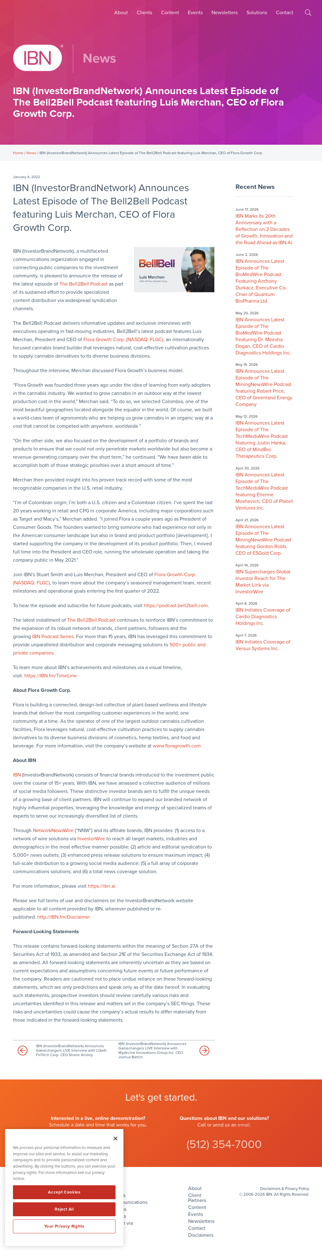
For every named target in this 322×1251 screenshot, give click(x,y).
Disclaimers (200, 1235)
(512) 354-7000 (224, 1144)
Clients (144, 12)
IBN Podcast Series (53, 636)
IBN (17, 775)
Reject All (64, 1209)
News (31, 153)
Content (170, 12)
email (244, 1125)
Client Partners (197, 1198)
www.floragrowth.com (177, 746)
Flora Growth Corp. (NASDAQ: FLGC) (123, 339)
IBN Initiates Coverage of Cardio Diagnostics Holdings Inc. (263, 616)
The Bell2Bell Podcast (83, 284)
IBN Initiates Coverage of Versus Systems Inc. (263, 645)
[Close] (115, 1138)
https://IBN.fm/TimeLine (50, 676)
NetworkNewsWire (53, 830)
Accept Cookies (64, 1192)
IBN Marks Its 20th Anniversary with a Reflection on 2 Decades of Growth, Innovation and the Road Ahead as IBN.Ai (264, 229)
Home (18, 153)
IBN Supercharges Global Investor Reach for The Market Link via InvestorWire (263, 582)
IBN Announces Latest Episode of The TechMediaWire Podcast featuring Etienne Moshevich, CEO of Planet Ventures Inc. (264, 491)
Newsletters (225, 12)
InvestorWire (91, 839)
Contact (284, 12)
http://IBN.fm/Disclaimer (63, 917)
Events (195, 12)
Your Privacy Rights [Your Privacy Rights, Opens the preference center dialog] (64, 1226)
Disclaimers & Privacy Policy (284, 1188)
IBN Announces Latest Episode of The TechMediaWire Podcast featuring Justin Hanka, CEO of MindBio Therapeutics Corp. (262, 439)
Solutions (257, 12)
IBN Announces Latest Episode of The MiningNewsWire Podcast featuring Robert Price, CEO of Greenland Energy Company (264, 388)
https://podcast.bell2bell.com (176, 605)
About (121, 12)
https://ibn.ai (101, 886)
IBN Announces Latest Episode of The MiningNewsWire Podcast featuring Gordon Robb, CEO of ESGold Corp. (263, 539)
